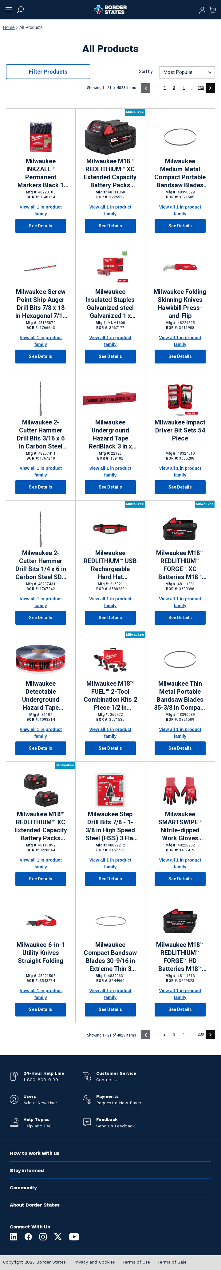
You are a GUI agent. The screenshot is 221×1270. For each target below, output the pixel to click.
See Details (40, 225)
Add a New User (40, 1102)
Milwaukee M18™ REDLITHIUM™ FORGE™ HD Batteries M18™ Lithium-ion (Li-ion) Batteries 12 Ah (180, 957)
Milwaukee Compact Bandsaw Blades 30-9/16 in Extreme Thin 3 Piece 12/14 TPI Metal (110, 957)
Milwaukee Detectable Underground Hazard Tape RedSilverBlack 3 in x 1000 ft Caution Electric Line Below (41, 696)
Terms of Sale (172, 1262)
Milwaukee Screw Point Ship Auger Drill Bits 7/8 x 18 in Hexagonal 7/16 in (40, 304)
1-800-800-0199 (40, 1079)
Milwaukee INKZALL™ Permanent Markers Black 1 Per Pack (41, 173)
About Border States (35, 1205)
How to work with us (34, 1153)
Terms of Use (136, 1262)
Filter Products (48, 71)
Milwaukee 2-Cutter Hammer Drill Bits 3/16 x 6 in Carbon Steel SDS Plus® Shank (41, 435)
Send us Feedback (115, 1125)
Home (9, 27)
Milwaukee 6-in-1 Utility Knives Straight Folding (41, 952)
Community (23, 1188)
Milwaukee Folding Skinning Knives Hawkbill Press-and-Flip (180, 303)
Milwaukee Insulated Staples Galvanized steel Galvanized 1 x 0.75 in (110, 304)
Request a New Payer (118, 1102)
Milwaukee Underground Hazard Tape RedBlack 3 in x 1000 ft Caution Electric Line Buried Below (110, 435)
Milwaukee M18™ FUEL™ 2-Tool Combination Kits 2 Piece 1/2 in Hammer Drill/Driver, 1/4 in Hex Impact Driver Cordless (110, 696)
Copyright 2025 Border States (34, 1262)
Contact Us (108, 1079)
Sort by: (146, 71)
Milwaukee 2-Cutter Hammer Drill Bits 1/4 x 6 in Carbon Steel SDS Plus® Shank (40, 565)
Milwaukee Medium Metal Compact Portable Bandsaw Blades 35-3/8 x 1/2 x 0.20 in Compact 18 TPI (180, 173)
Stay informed (27, 1170)
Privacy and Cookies (94, 1262)
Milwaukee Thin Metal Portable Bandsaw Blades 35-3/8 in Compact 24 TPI (180, 696)
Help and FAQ (38, 1125)
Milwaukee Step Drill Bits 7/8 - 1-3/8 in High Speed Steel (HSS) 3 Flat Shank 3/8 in (110, 826)
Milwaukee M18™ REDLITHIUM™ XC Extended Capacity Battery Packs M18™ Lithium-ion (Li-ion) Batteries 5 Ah (110, 173)
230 (201, 88)
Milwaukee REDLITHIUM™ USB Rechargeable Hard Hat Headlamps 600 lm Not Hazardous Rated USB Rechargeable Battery (110, 565)
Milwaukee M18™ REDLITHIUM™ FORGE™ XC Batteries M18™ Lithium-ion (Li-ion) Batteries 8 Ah (180, 565)
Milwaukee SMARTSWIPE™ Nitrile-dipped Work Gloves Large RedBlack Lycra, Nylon (180, 826)
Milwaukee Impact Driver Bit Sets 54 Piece (180, 430)
